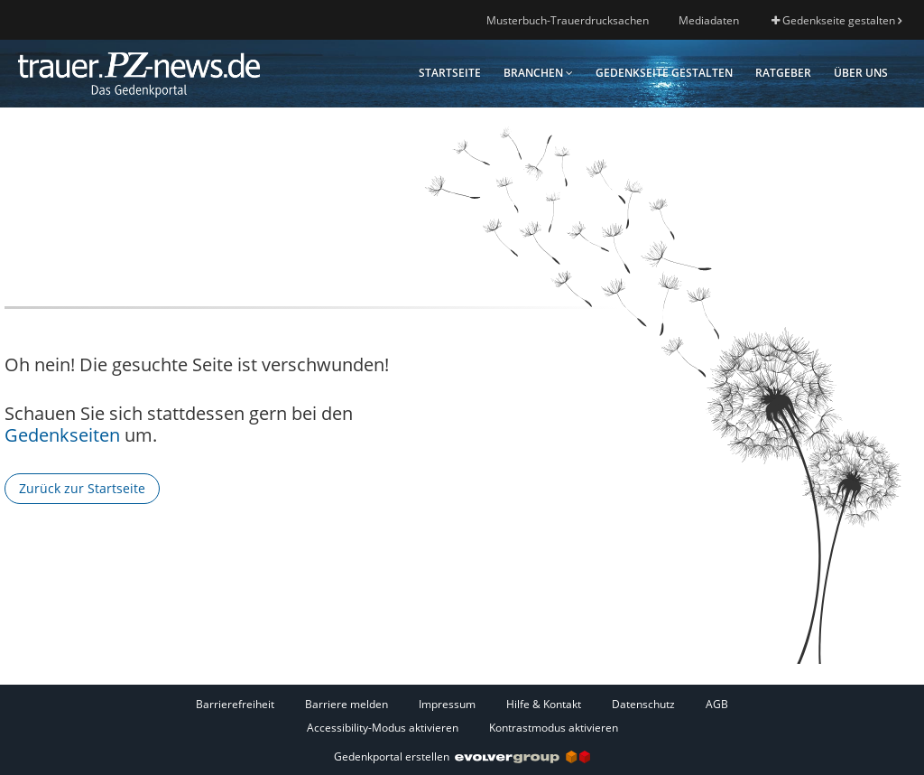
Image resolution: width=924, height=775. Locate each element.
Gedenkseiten (62, 435)
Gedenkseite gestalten (836, 20)
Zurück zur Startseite (82, 488)
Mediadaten (709, 20)
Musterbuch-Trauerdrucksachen (567, 20)
